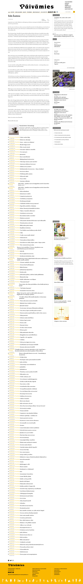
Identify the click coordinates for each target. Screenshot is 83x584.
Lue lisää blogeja (71, 67)
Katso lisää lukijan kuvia (69, 87)
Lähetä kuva (72, 89)
